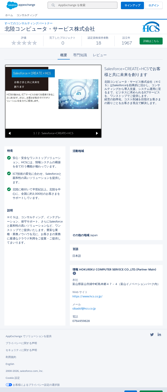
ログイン (154, 5)
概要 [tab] (63, 55)
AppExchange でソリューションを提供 (29, 336)
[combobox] (82, 5)
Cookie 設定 (13, 378)
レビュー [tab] (100, 55)
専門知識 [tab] (80, 55)
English (10, 364)
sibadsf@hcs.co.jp (84, 308)
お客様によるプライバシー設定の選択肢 (33, 385)
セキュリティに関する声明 (21, 350)
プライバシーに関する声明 (21, 343)
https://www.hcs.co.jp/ (87, 296)
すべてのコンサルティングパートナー (29, 23)
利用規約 (11, 357)
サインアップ (132, 5)
